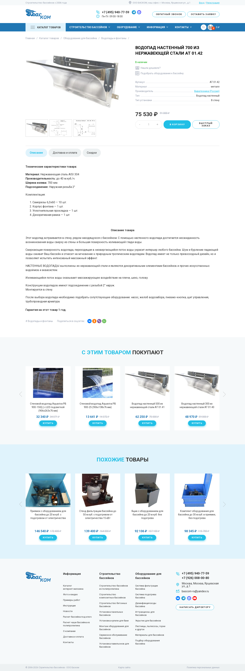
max (139, 12)
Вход (201, 2)
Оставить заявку (203, 14)
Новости (68, 611)
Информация (158, 27)
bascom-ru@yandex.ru (195, 591)
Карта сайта (124, 667)
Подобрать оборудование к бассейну (162, 73)
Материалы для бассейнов (149, 635)
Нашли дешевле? (151, 68)
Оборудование (129, 27)
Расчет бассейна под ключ (77, 616)
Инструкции (69, 605)
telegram (134, 12)
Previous (21, 394)
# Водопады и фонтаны (39, 321)
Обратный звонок (169, 14)
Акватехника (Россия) (206, 91)
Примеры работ (71, 600)
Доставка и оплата (73, 636)
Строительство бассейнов (90, 27)
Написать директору (194, 607)
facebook (178, 598)
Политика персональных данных (203, 667)
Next (224, 394)
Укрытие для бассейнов (148, 620)
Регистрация (212, 2)
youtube (195, 598)
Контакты (184, 27)
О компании (69, 631)
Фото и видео (70, 594)
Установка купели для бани (114, 620)
